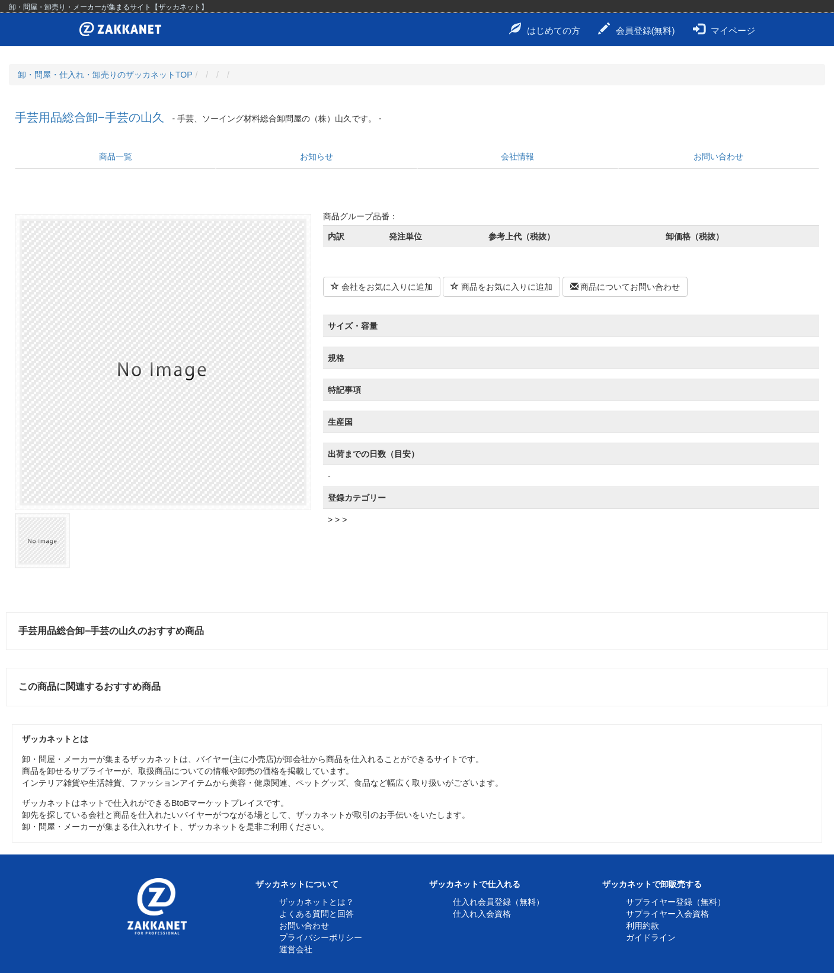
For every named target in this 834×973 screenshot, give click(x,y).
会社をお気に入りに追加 (382, 287)
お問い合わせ (718, 156)
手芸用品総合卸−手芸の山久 (89, 117)
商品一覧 (115, 156)
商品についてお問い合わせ (625, 287)
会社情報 (517, 156)
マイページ (724, 29)
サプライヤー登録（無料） (676, 902)
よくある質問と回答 (316, 913)
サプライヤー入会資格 (667, 913)
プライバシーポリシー (320, 937)
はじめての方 (544, 29)
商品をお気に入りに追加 (501, 287)
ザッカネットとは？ (316, 902)
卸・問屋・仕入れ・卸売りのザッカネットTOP (105, 74)
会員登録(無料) (636, 29)
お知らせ (316, 156)
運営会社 (295, 949)
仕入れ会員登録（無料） (498, 902)
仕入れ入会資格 (482, 913)
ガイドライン (651, 937)
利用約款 (642, 925)
